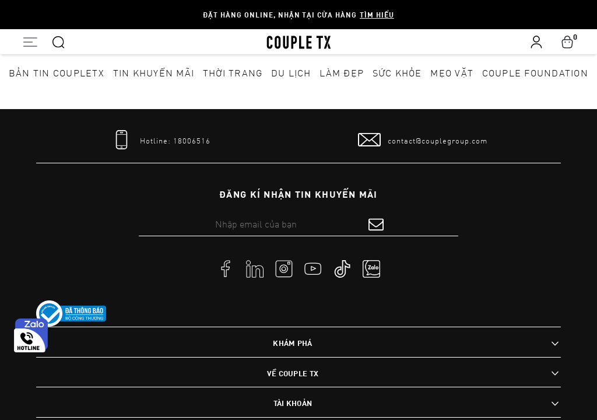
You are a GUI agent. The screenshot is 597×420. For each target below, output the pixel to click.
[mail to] (422, 139)
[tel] (160, 139)
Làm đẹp (341, 72)
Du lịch (291, 72)
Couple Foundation (535, 72)
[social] (225, 268)
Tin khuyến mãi (154, 72)
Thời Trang (233, 72)
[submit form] (376, 224)
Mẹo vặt (451, 72)
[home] (298, 41)
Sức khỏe (397, 72)
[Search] (58, 41)
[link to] (71, 313)
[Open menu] (30, 41)
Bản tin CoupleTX (56, 72)
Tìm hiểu (377, 14)
